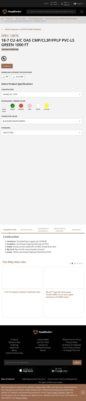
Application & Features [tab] (59, 230)
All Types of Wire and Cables (50, 382)
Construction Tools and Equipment (62, 379)
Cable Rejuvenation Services (33, 379)
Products (9, 19)
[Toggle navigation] (82, 12)
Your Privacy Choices (72, 347)
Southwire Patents (43, 347)
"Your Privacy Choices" (55, 392)
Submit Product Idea (14, 353)
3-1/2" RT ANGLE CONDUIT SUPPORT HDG (22, 292)
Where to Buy (14, 342)
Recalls (43, 350)
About (14, 350)
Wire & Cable (21, 19)
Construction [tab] (9, 230)
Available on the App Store (26, 370)
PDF (5, 77)
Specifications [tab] (26, 230)
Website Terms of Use (71, 339)
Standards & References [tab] (43, 230)
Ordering (14, 345)
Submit (77, 362)
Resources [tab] (76, 230)
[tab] (72, 263)
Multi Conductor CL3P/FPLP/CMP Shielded (61, 19)
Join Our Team (43, 342)
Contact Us (7, 66)
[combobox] (51, 11)
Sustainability (43, 339)
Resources (14, 347)
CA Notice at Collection (71, 345)
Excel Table (18, 77)
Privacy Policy (21, 398)
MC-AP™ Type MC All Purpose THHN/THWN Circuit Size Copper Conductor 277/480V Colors (60, 294)
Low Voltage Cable (36, 19)
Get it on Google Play (59, 370)
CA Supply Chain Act (71, 350)
